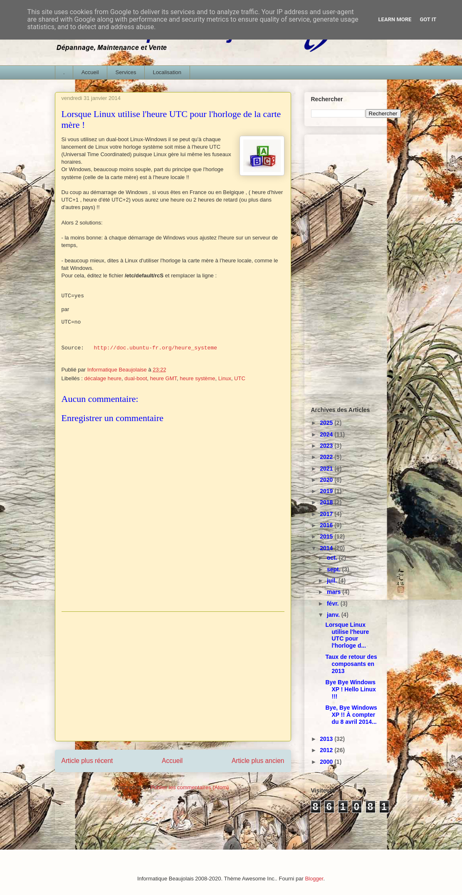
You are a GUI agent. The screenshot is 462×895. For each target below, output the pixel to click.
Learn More (395, 19)
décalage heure (102, 378)
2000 (327, 761)
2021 (327, 468)
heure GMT (163, 378)
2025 (327, 422)
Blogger (314, 878)
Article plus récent (87, 760)
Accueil (90, 72)
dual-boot (135, 378)
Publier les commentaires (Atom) (190, 787)
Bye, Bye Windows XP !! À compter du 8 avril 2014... (351, 714)
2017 (327, 514)
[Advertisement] (173, 676)
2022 (327, 457)
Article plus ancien (258, 760)
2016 (327, 525)
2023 (327, 445)
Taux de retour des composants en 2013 (351, 663)
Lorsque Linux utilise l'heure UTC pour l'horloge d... (347, 635)
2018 (327, 502)
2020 (327, 479)
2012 (327, 750)
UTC (239, 378)
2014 (327, 548)
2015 (327, 536)
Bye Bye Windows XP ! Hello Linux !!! (350, 689)
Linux (224, 378)
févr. (334, 603)
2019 (327, 491)
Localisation (167, 72)
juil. (332, 580)
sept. (334, 569)
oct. (333, 557)
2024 (327, 434)
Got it (428, 19)
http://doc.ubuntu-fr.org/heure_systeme (155, 348)
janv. (334, 614)
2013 (327, 738)
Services (126, 72)
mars (334, 591)
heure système (197, 378)
